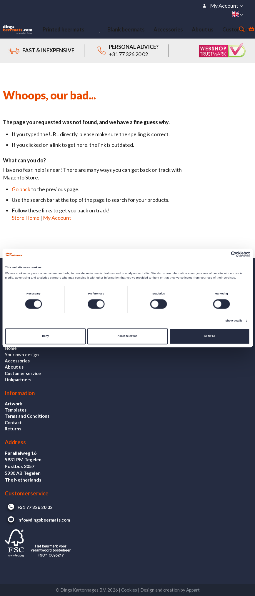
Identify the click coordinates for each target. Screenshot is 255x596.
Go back (21, 193)
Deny (45, 336)
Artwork (13, 403)
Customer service (23, 373)
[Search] (231, 31)
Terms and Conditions (27, 416)
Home (11, 348)
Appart (193, 589)
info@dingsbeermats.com (37, 520)
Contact (13, 422)
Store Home (25, 222)
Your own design (22, 354)
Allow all (209, 336)
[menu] (130, 31)
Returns (13, 428)
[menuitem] (57, 31)
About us (14, 366)
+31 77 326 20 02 (128, 58)
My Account (57, 222)
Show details (233, 320)
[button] (222, 5)
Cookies (129, 589)
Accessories (17, 360)
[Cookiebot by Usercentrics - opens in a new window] (224, 254)
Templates (15, 409)
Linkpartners (18, 379)
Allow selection (127, 336)
